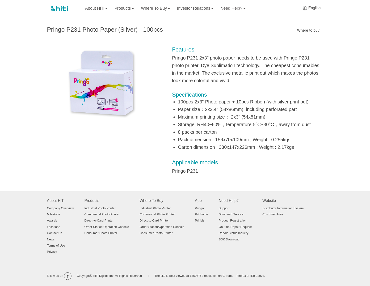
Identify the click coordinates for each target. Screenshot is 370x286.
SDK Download (229, 239)
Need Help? (232, 8)
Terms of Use (56, 245)
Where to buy (308, 30)
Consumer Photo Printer (100, 233)
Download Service (231, 214)
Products (124, 8)
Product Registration (233, 220)
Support (224, 208)
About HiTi (96, 8)
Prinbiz (199, 220)
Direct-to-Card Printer (99, 220)
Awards (52, 220)
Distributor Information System (283, 208)
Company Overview (60, 208)
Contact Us (54, 233)
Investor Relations (195, 8)
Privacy (52, 251)
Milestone (53, 214)
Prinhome (201, 214)
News (51, 239)
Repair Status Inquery (233, 233)
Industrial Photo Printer (99, 208)
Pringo (199, 208)
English (312, 8)
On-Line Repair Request (235, 227)
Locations (53, 227)
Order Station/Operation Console (106, 227)
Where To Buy (155, 8)
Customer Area (272, 214)
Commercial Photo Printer (101, 214)
